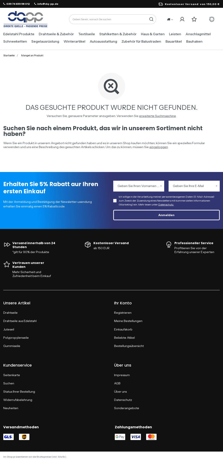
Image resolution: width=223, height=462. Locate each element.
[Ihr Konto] (182, 19)
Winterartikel (74, 41)
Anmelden (166, 215)
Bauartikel (174, 41)
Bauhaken (194, 41)
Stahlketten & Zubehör (118, 34)
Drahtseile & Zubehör (56, 34)
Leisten (175, 34)
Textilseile (86, 34)
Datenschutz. (166, 204)
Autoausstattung (103, 41)
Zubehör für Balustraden (141, 41)
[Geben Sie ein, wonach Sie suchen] (112, 19)
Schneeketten (15, 41)
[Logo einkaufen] (25, 19)
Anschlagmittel (198, 34)
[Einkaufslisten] (194, 19)
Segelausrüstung (45, 41)
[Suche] (151, 19)
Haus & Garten (153, 34)
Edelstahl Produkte (18, 34)
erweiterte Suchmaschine (157, 116)
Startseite (9, 55)
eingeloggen (158, 147)
